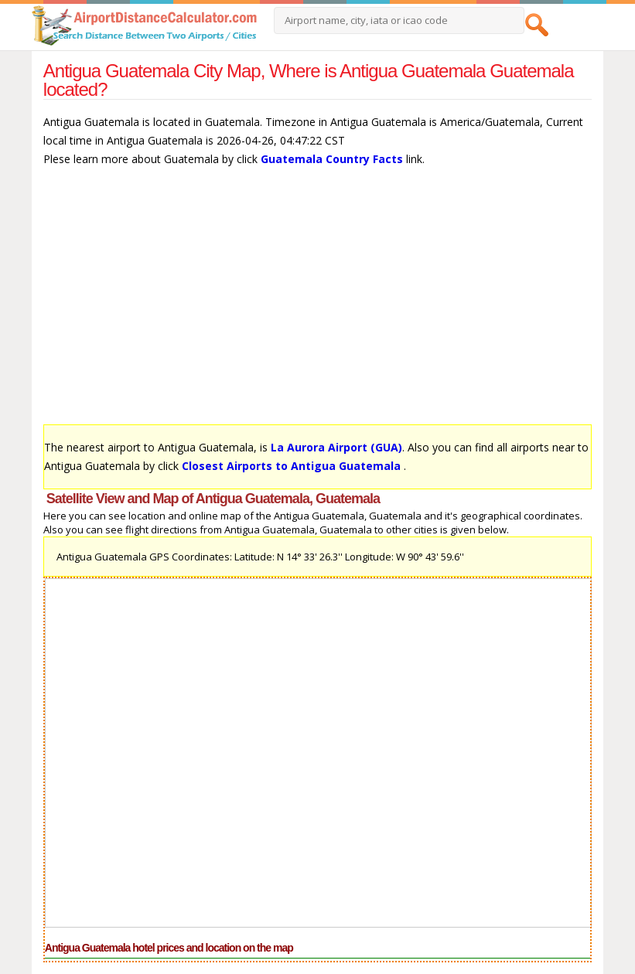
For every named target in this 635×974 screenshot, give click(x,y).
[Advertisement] (317, 303)
